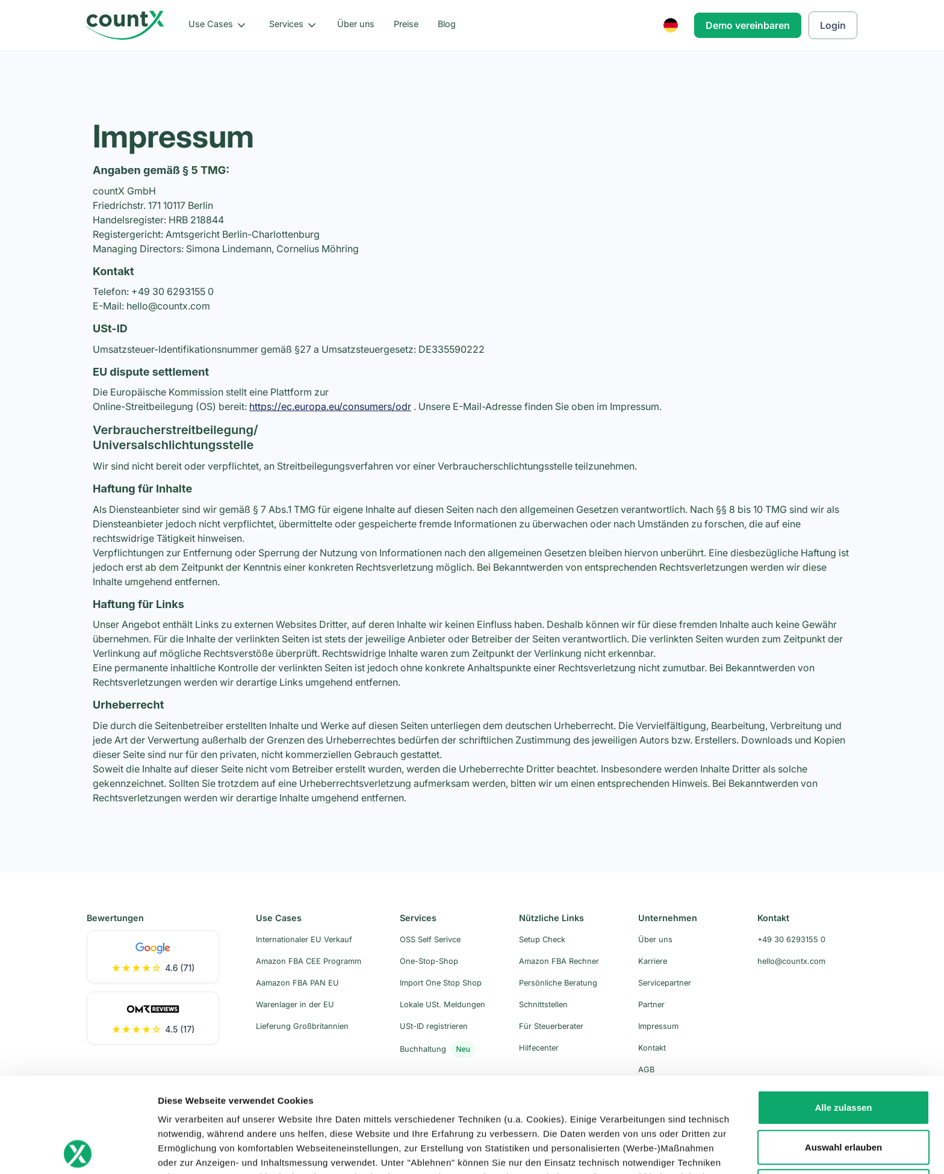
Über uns (355, 24)
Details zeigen (640, 1150)
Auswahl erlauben (843, 1052)
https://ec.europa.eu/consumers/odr (330, 406)
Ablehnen (843, 1091)
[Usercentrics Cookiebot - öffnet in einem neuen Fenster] (78, 1150)
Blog (447, 24)
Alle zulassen (843, 1012)
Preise (406, 24)
